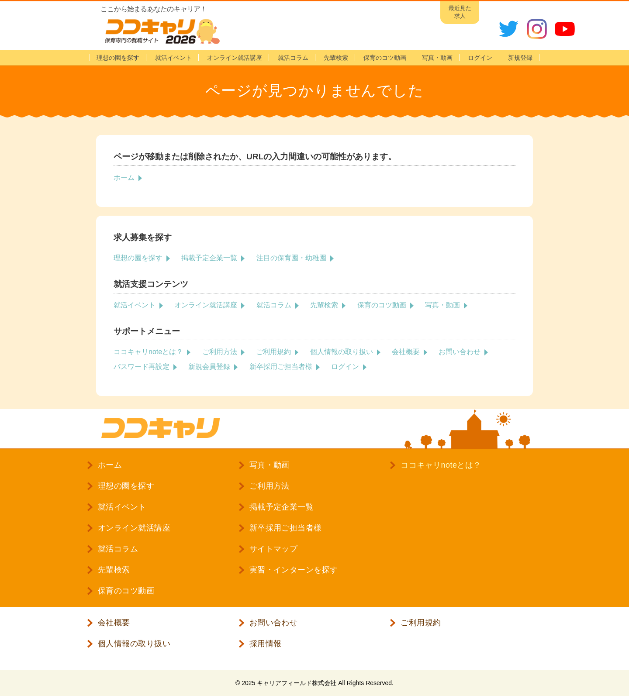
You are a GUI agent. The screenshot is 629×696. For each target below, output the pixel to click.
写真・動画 (437, 57)
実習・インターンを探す (293, 569)
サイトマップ (273, 548)
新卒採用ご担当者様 (280, 366)
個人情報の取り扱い (341, 351)
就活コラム (293, 57)
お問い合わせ (459, 351)
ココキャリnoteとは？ (148, 351)
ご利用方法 (219, 351)
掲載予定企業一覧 (209, 258)
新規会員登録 (209, 366)
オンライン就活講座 (234, 57)
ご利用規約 (273, 351)
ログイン (345, 366)
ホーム (124, 177)
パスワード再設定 (141, 366)
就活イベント (173, 57)
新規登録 (520, 57)
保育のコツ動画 (384, 57)
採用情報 (265, 643)
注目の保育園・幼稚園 (291, 258)
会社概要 (406, 351)
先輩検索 (336, 57)
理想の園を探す (118, 57)
